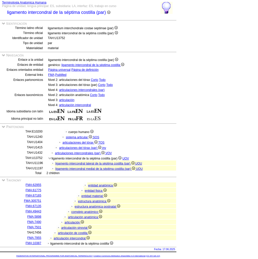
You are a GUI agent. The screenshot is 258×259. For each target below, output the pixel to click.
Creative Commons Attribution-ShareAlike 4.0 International (119, 256)
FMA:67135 (33, 206)
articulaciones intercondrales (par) (82, 90)
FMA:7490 (34, 222)
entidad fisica (95, 190)
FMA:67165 (33, 195)
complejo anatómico (86, 212)
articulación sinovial (76, 228)
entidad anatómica (102, 185)
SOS (96, 137)
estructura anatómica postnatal (97, 206)
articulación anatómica (85, 217)
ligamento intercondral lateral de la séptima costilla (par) (95, 163)
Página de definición (85, 70)
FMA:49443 (33, 211)
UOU (138, 163)
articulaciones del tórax (80, 142)
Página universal (59, 70)
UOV (125, 158)
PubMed (61, 75)
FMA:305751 (32, 201)
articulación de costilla (75, 233)
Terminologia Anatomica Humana (24, 2)
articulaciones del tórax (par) (80, 148)
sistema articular (79, 137)
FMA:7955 (34, 238)
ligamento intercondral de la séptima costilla (92, 65)
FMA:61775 (33, 190)
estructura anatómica (94, 201)
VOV (108, 153)
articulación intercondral (75, 105)
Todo (102, 80)
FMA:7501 (34, 227)
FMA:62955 (33, 185)
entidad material (94, 196)
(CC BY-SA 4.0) (153, 256)
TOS (101, 142)
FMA (51, 75)
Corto (94, 80)
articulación (66, 100)
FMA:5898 (34, 216)
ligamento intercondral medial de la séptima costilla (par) (95, 169)
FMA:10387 (33, 243)
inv (104, 148)
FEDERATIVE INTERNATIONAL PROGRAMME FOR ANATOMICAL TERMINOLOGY (54, 256)
